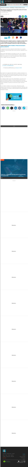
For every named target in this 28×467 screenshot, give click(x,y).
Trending (4, 456)
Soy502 (4, 453)
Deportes (12, 7)
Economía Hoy (8, 453)
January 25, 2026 (19, 67)
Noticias (13, 453)
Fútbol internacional (20, 7)
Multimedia (12, 456)
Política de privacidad (22, 456)
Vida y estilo (8, 456)
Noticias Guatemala (5, 7)
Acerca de (24, 455)
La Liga (2, 16)
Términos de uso (23, 457)
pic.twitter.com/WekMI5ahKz (8, 65)
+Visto (14, 126)
